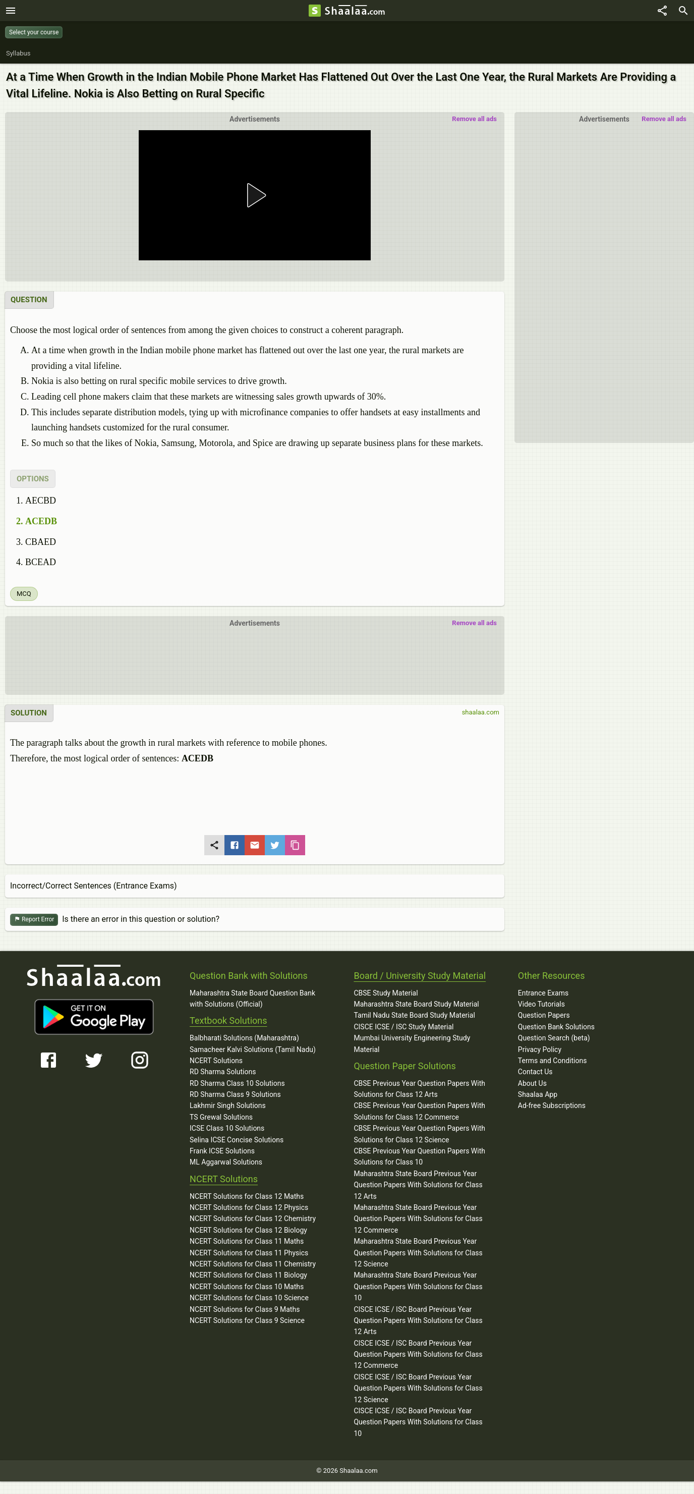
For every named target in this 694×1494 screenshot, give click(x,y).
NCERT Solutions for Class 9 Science (247, 1320)
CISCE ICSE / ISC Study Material (403, 1027)
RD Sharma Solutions (223, 1072)
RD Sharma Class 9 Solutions (235, 1094)
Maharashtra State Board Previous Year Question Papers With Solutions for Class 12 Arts (418, 1185)
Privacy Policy (539, 1049)
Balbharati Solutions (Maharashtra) (244, 1038)
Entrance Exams (543, 993)
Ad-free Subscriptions (552, 1105)
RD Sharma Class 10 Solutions (237, 1083)
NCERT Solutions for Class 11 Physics (249, 1253)
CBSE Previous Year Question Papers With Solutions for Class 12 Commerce (419, 1111)
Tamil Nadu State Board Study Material (414, 1015)
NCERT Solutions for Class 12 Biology (248, 1230)
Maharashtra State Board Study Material (416, 1004)
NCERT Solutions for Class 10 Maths (247, 1287)
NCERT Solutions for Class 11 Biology (248, 1275)
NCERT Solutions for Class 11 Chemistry (253, 1264)
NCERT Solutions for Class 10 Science (249, 1298)
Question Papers (544, 1015)
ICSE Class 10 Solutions (227, 1128)
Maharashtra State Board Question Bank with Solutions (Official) (252, 998)
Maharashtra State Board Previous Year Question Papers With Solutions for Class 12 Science (418, 1252)
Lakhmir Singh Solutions (228, 1105)
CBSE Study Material (386, 993)
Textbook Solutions (228, 1020)
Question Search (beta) (554, 1038)
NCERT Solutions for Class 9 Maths (245, 1309)
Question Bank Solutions (556, 1027)
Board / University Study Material (420, 975)
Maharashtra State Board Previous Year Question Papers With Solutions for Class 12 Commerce (418, 1218)
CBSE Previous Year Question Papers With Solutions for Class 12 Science (419, 1133)
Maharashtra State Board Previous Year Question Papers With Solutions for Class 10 (418, 1286)
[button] (255, 195)
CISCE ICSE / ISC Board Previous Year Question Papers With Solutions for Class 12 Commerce (418, 1354)
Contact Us (535, 1072)
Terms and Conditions (552, 1061)
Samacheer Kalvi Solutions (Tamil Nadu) (253, 1049)
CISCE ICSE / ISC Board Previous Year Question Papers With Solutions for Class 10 (418, 1422)
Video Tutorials (541, 1004)
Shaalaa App (537, 1094)
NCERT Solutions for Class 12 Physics (249, 1207)
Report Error (34, 919)
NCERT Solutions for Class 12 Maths (247, 1196)
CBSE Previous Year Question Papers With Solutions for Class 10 (419, 1156)
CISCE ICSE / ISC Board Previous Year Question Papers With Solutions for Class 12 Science (418, 1388)
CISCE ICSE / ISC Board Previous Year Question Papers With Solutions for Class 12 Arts (418, 1320)
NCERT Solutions (216, 1061)
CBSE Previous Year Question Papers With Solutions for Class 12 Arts (419, 1088)
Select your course (34, 32)
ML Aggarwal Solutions (226, 1162)
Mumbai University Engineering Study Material (412, 1043)
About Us (532, 1083)
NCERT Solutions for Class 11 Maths (247, 1241)
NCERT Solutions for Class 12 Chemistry (253, 1218)
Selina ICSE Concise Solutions (236, 1140)
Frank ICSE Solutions (222, 1151)
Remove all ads (664, 119)
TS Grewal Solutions (221, 1117)
